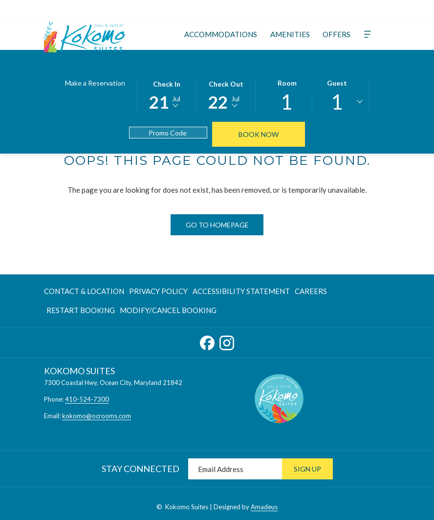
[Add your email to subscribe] (235, 468)
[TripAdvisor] (135, 9)
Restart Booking (80, 310)
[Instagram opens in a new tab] (226, 341)
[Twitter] (118, 9)
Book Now (259, 134)
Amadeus (264, 507)
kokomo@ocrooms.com (96, 416)
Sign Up (307, 469)
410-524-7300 (87, 399)
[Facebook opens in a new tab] (207, 341)
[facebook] (294, 9)
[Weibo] (276, 9)
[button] (166, 94)
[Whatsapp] (258, 9)
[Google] (223, 9)
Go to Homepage (217, 225)
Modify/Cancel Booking (168, 310)
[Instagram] (153, 9)
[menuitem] (220, 34)
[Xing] (206, 9)
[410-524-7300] (352, 9)
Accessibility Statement (241, 291)
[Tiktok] (188, 9)
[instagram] (311, 9)
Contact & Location (84, 291)
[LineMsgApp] (241, 9)
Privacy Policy (158, 291)
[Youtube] (170, 9)
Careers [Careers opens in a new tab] (311, 293)
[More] (367, 34)
